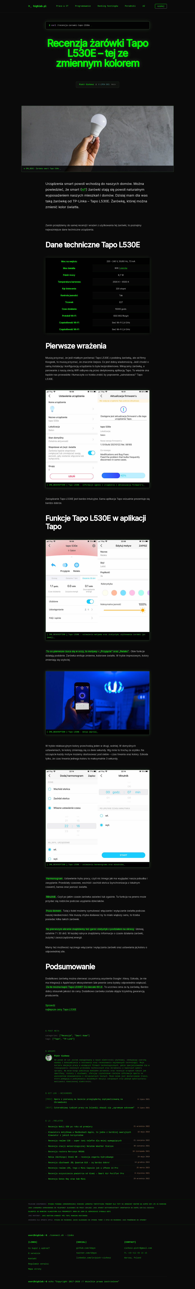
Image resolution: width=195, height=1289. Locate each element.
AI (144, 6)
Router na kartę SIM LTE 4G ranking (149, 1204)
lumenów (123, 268)
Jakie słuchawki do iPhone (85, 1220)
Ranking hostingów (108, 6)
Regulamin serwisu (38, 1264)
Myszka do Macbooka (63, 1220)
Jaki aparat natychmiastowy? (106, 1208)
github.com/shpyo (85, 1248)
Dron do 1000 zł (80, 1211)
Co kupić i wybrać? (39, 1248)
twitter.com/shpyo (86, 1253)
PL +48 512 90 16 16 (135, 1253)
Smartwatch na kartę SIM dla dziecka (137, 1208)
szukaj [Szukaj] (161, 6)
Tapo (57, 1039)
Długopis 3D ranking (37, 1211)
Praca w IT (62, 6)
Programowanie (83, 6)
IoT (83, 190)
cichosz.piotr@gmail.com (138, 1248)
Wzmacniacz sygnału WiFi (99, 1211)
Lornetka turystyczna (94, 1204)
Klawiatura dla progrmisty (60, 1211)
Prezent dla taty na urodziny (118, 1204)
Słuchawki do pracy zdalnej (79, 1208)
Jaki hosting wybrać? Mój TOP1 (56, 1216)
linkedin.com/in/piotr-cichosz (93, 1258)
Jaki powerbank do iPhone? (134, 1220)
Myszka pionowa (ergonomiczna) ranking (66, 1204)
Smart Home (81, 1035)
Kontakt (32, 1258)
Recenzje (66, 1035)
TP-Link (68, 1039)
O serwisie (34, 1253)
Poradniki (130, 6)
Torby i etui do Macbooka (109, 1220)
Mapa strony (34, 1269)
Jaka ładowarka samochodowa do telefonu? (47, 1208)
